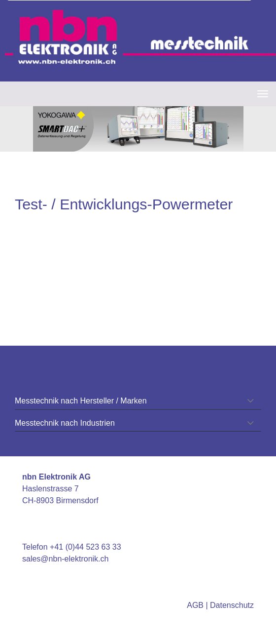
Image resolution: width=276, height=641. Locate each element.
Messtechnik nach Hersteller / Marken (81, 401)
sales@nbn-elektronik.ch (65, 559)
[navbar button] (260, 93)
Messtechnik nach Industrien (65, 423)
